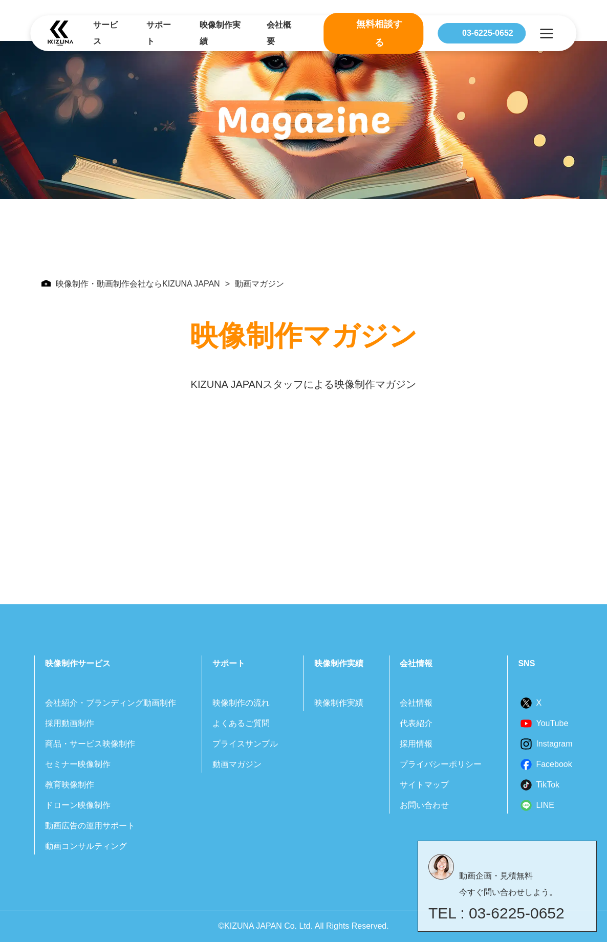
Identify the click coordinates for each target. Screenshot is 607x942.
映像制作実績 (220, 33)
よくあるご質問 (241, 723)
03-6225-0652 (487, 33)
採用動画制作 (69, 723)
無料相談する (379, 33)
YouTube (552, 723)
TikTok (547, 784)
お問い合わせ (424, 805)
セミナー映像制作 (78, 764)
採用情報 (416, 743)
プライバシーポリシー (441, 764)
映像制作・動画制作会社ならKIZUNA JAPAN (130, 283)
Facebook (554, 764)
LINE (545, 805)
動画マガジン (237, 764)
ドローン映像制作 (78, 805)
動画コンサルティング (86, 846)
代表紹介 (416, 723)
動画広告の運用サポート (90, 825)
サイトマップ (424, 784)
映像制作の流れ (241, 702)
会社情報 (416, 702)
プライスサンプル (245, 743)
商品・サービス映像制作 (90, 743)
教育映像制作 (69, 784)
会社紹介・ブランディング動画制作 (110, 702)
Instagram (554, 743)
